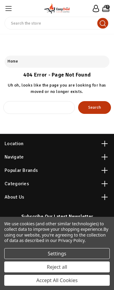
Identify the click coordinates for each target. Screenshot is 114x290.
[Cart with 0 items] (105, 8)
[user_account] (95, 8)
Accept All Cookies (57, 280)
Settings (57, 253)
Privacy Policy (71, 240)
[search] (102, 23)
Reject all (57, 267)
